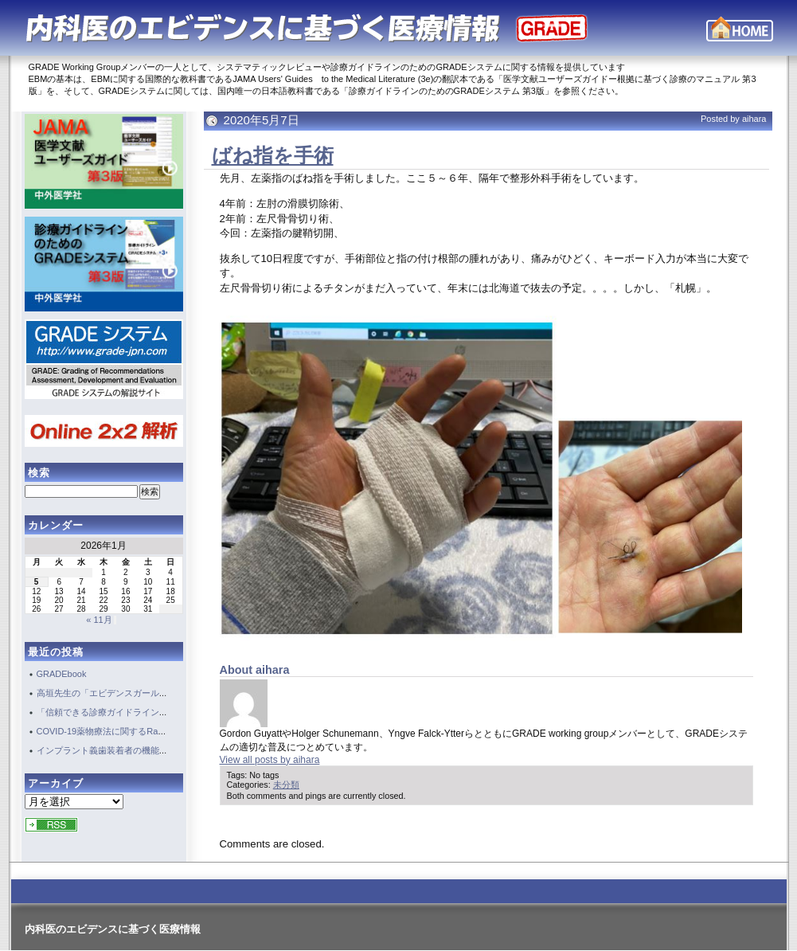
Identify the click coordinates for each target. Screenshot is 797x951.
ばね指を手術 (273, 155)
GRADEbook (62, 674)
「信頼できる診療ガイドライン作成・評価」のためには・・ (155, 712)
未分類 (286, 784)
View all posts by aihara (270, 759)
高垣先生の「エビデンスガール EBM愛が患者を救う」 (147, 693)
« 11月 (98, 619)
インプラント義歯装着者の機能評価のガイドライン (137, 750)
